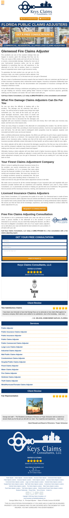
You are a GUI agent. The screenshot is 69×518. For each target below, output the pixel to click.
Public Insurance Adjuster (11, 336)
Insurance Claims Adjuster (40, 477)
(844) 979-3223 (36, 95)
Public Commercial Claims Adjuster (15, 343)
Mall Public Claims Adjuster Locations (34, 484)
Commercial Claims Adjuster (54, 477)
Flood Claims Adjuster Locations (12, 488)
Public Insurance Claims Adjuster (14, 332)
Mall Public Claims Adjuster (11, 354)
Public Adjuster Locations (10, 480)
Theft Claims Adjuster (9, 381)
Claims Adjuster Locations (39, 480)
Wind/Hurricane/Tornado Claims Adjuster (17, 385)
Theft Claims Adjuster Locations (29, 488)
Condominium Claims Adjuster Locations (54, 484)
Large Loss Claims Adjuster (12, 347)
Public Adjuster (7, 328)
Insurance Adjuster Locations (24, 480)
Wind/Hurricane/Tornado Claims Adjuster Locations (50, 488)
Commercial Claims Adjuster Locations (15, 482)
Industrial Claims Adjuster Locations (53, 482)
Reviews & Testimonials (21, 490)
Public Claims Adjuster (10, 339)
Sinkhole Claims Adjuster (11, 377)
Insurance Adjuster (28, 477)
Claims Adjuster (18, 477)
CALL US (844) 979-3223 (29, 18)
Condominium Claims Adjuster (13, 358)
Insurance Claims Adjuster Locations (55, 480)
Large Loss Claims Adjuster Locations (35, 482)
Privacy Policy (32, 490)
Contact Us (44, 18)
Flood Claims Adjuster (9, 366)
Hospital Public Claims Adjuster (13, 362)
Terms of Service (41, 490)
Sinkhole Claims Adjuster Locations (17, 486)
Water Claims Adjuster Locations (51, 486)
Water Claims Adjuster (10, 369)
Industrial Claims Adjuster (11, 351)
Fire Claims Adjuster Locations (34, 486)
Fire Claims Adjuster (9, 373)
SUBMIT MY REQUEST (34, 258)
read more (61, 314)
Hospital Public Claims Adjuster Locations (14, 484)
